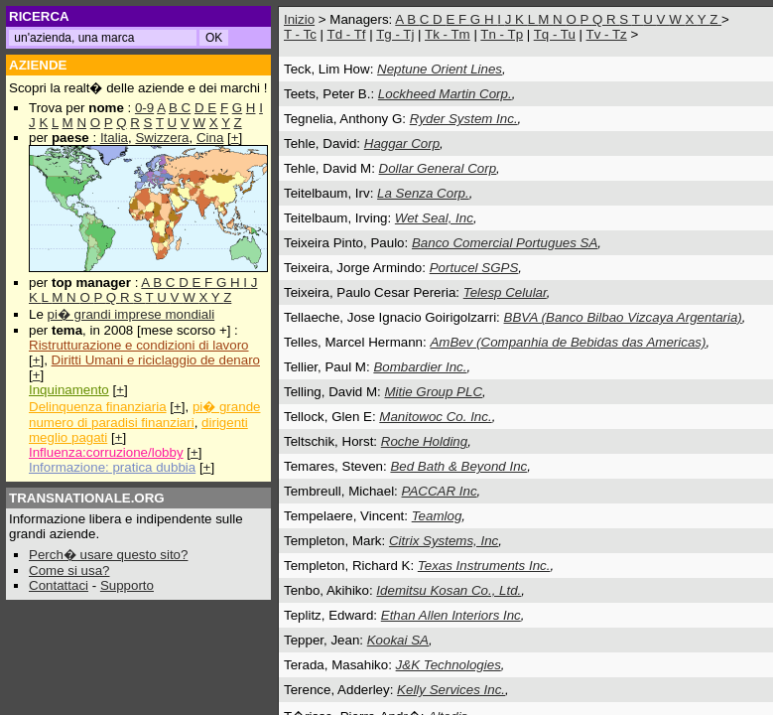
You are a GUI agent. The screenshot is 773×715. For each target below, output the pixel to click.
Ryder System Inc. (464, 118)
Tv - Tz (606, 34)
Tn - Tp (501, 34)
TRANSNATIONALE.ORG (87, 498)
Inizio (299, 19)
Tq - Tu (555, 34)
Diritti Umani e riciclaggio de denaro (156, 360)
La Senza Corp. (423, 193)
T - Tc (300, 34)
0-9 (144, 107)
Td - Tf (345, 34)
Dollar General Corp (438, 168)
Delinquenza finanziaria (98, 406)
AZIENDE (38, 65)
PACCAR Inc (439, 491)
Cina (209, 137)
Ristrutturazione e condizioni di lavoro (139, 345)
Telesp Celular (505, 292)
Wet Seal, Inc (434, 218)
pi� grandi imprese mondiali (131, 314)
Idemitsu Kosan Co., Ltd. (448, 590)
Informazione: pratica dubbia (112, 467)
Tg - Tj (395, 34)
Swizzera (162, 137)
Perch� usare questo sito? (108, 554)
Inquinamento (69, 389)
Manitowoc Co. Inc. (435, 416)
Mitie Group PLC (433, 391)
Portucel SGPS (474, 267)
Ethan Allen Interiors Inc (451, 615)
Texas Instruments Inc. (484, 565)
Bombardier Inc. (419, 366)
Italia (114, 137)
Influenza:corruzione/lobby (106, 452)
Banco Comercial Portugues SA (504, 242)
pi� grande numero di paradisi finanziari (144, 414)
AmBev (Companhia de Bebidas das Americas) (568, 342)
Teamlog (437, 515)
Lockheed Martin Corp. (445, 93)
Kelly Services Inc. (451, 689)
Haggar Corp (402, 143)
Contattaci (58, 585)
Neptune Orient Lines (439, 69)
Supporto (127, 585)
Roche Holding (424, 441)
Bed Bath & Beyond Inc (458, 466)
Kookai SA (398, 640)
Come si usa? (69, 570)
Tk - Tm (447, 34)
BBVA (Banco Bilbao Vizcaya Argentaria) (623, 317)
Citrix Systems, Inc (443, 540)
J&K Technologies (448, 664)
